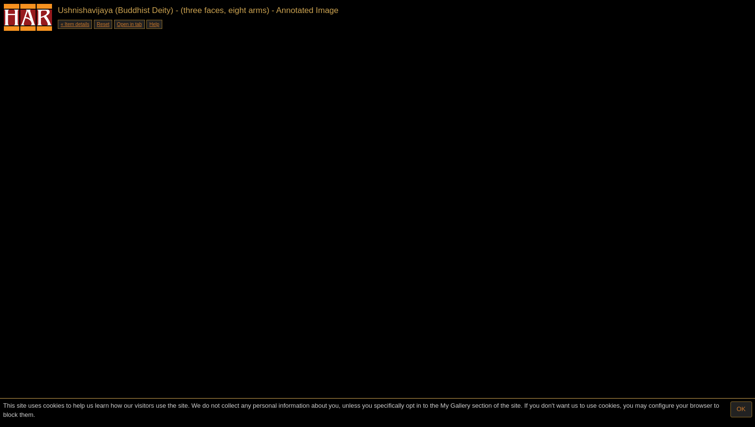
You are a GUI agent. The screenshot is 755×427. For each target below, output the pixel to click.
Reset (103, 24)
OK (741, 409)
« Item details (75, 24)
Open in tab (129, 24)
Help (154, 24)
